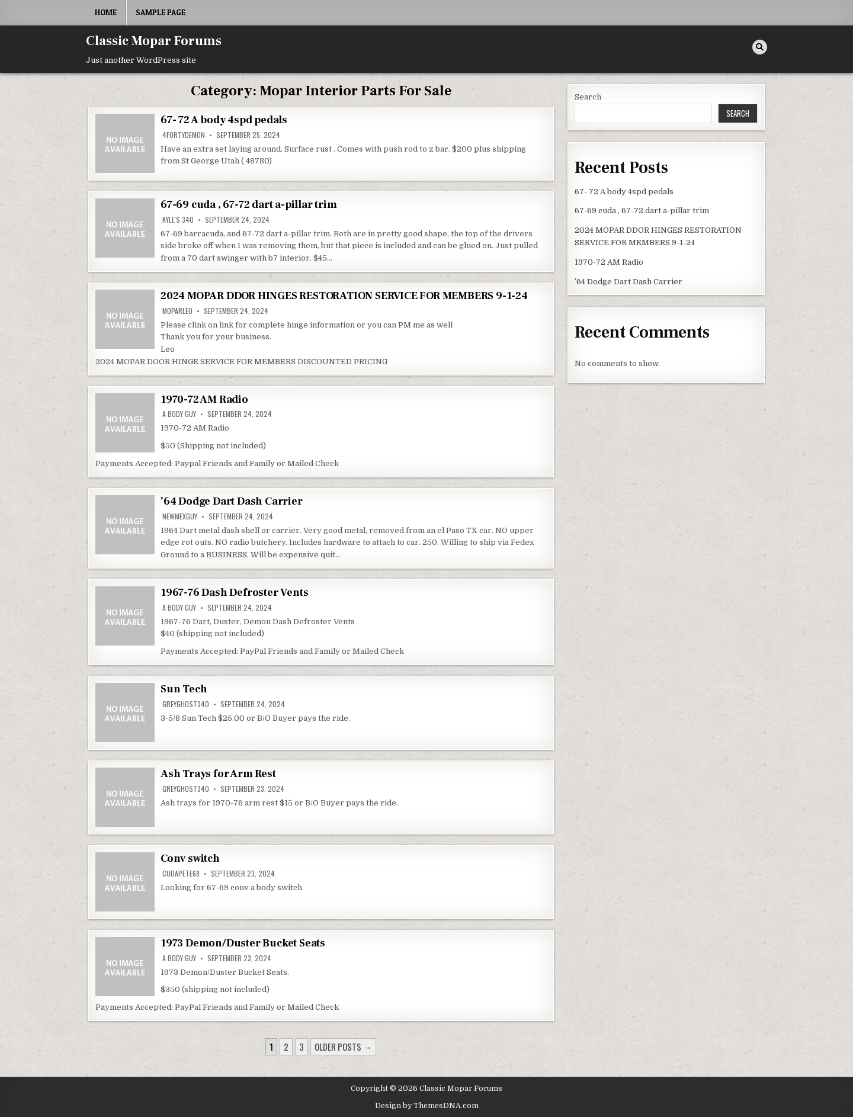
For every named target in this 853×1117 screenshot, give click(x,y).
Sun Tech (184, 689)
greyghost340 (185, 704)
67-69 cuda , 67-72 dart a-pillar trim (249, 204)
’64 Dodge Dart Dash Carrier (232, 501)
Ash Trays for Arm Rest (218, 774)
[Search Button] (759, 47)
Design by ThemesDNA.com (427, 1106)
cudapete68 (181, 873)
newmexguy (179, 516)
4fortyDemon (183, 135)
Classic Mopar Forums (154, 41)
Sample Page (160, 12)
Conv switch (190, 858)
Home (106, 12)
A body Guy (179, 414)
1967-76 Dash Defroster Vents (234, 592)
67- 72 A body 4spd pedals (224, 120)
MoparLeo (177, 310)
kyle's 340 (178, 219)
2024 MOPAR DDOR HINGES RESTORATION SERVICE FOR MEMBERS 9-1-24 (344, 296)
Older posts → (343, 1046)
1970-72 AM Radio (204, 399)
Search (588, 96)
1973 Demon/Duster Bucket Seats (243, 943)
